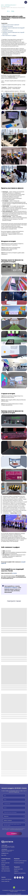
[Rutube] (20, 878)
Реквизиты (16, 871)
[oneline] (14, 807)
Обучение (3, 864)
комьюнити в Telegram (10, 587)
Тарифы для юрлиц (5, 866)
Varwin (2, 4)
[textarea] (14, 825)
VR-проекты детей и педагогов (20, 860)
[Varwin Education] (15, 878)
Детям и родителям (5, 862)
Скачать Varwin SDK (5, 881)
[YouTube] (23, 878)
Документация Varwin (18, 869)
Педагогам (3, 860)
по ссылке (14, 573)
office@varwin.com (4, 853)
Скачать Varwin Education (6, 879)
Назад (12, 11)
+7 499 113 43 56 (4, 845)
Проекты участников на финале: (10, 24)
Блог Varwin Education (5, 6)
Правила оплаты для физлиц (20, 873)
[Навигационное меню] (25, 2)
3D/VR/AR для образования (10, 4)
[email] (14, 799)
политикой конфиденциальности (16, 829)
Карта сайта (3, 855)
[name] (14, 795)
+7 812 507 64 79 (4, 849)
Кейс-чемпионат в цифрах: (9, 35)
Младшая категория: (7, 26)
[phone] (14, 803)
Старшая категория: (7, 31)
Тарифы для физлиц (5, 868)
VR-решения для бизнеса (19, 862)
